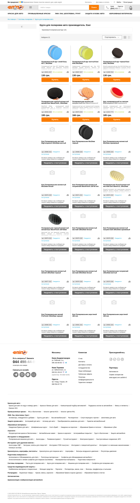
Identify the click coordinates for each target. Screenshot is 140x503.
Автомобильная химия (47, 433)
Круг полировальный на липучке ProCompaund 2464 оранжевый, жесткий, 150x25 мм (117, 102)
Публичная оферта (85, 374)
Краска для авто (15, 13)
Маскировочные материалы (65, 459)
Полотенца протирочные (50, 457)
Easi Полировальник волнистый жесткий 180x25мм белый (84, 228)
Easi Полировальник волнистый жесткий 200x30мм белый (84, 272)
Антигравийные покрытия (83, 433)
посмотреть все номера (20, 365)
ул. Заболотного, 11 (59, 370)
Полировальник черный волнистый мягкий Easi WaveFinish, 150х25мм (55, 102)
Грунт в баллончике (101, 433)
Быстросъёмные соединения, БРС (108, 439)
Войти (119, 2)
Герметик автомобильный (96, 421)
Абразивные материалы (120, 13)
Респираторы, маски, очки (74, 469)
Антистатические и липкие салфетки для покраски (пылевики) (31, 459)
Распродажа (13, 473)
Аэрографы (69, 451)
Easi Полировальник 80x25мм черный (83, 142)
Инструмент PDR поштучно (59, 445)
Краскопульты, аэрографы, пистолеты (23, 451)
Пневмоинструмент (54, 439)
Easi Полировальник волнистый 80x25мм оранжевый (115, 142)
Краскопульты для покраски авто (51, 451)
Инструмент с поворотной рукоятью (84, 445)
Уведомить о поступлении (55, 163)
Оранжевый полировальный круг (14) (54, 30)
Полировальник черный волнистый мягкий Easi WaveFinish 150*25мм (55, 228)
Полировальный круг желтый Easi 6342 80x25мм (85, 62)
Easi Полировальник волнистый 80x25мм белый (53, 185)
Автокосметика (13, 476)
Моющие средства (46, 469)
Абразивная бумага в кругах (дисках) (69, 473)
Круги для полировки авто (56, 463)
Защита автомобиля (118, 433)
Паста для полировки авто (35, 463)
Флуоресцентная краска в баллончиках (23, 433)
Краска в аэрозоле (64, 433)
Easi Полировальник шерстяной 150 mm (115, 315)
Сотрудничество (84, 368)
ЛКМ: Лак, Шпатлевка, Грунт (67, 13)
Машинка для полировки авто (78, 463)
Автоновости (113, 371)
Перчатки (58, 469)
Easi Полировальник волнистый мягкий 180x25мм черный (53, 272)
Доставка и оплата (102, 2)
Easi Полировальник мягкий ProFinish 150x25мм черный (52, 315)
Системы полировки (16, 463)
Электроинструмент (87, 439)
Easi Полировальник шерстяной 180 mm (84, 315)
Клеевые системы (15, 448)
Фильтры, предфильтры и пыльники (98, 469)
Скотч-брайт (53, 427)
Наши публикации (84, 371)
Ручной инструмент (70, 439)
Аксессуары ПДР (15, 445)
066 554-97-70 (57, 384)
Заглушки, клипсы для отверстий (35, 445)
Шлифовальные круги (39, 427)
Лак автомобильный (58, 418)
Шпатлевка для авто (108, 418)
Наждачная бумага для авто (19, 427)
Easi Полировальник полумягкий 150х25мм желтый (115, 272)
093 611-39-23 (57, 372)
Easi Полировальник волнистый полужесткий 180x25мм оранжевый (116, 228)
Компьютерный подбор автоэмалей (73, 405)
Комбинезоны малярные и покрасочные (23, 469)
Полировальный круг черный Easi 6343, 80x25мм (116, 62)
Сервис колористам (116, 374)
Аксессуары (40, 439)
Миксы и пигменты (121, 405)
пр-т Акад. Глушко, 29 (59, 382)
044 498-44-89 (28, 362)
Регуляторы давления (108, 451)
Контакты (88, 2)
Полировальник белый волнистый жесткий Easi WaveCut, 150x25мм (116, 185)
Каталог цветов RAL (68, 412)
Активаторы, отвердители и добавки (21, 418)
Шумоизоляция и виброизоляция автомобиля (25, 480)
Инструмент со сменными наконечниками (114, 445)
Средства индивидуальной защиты (22, 467)
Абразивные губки (110, 427)
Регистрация (127, 2)
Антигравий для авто (32, 421)
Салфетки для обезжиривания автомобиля (76, 457)
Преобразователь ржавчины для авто (71, 421)
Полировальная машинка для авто (21, 439)
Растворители (73, 418)
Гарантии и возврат (85, 382)
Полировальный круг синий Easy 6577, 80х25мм (54, 62)
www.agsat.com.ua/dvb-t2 (118, 377)
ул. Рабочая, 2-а (57, 360)
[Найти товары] (63, 7)
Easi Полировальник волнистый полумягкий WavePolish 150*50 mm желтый (85, 185)
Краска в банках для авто (49, 405)
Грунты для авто (43, 418)
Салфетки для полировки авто (103, 463)
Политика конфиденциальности (86, 378)
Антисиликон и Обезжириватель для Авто (23, 457)
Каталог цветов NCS (51, 412)
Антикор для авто (49, 421)
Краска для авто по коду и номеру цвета (23, 405)
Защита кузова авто (94, 13)
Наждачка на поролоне (69, 427)
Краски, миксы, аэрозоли (44, 473)
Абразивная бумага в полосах (90, 427)
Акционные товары (26, 473)
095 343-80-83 (57, 363)
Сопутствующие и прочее (90, 418)
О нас (80, 358)
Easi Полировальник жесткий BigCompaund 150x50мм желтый (53, 142)
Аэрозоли (12, 431)
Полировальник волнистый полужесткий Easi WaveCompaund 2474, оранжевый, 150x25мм (86, 102)
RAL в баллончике (34, 412)
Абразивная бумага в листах (94, 473)
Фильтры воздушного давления (87, 451)
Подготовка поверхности (18, 455)
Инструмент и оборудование (19, 437)
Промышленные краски (39, 13)
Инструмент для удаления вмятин (21, 443)
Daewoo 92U (13, 408)
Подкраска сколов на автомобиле (100, 405)
